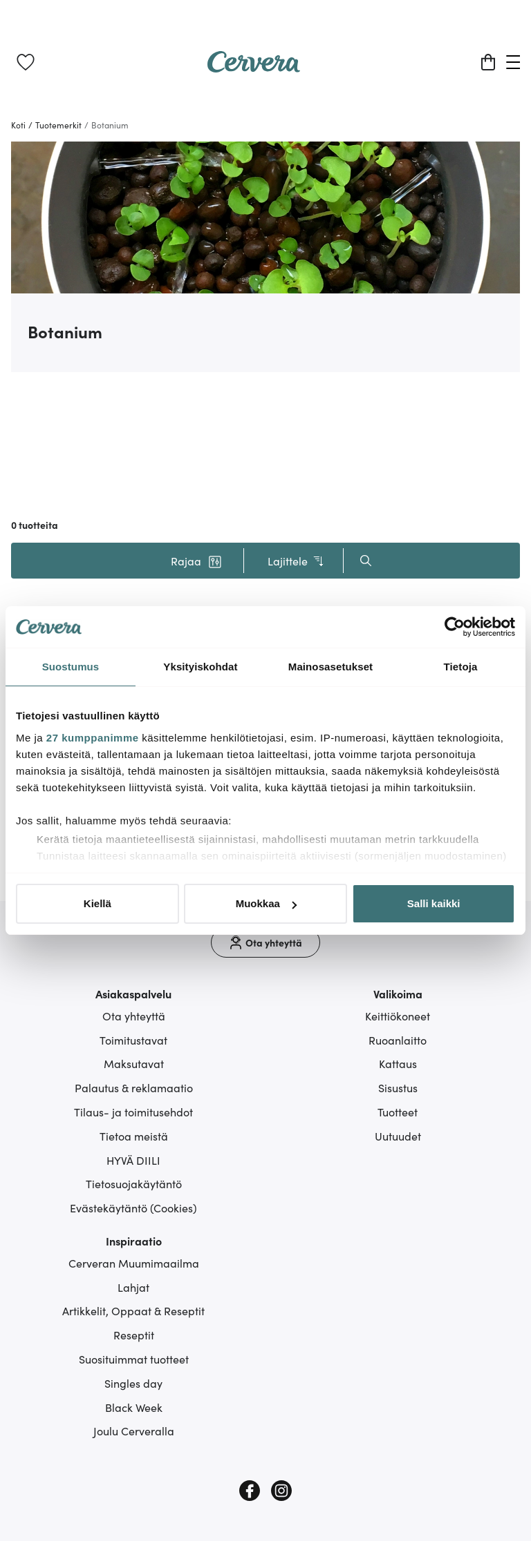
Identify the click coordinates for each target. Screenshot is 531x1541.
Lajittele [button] (296, 561)
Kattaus (398, 1063)
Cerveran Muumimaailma (133, 1262)
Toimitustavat (133, 1039)
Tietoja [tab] (461, 666)
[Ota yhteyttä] (265, 942)
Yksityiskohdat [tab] (200, 666)
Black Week (133, 1407)
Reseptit (133, 1334)
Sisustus (398, 1087)
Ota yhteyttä (133, 1015)
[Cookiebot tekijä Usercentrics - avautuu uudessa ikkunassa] (454, 627)
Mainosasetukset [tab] (330, 666)
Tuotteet (398, 1111)
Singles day (133, 1382)
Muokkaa (266, 903)
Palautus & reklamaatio (134, 1087)
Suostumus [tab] (71, 666)
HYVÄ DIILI (133, 1159)
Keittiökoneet (397, 1015)
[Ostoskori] (488, 62)
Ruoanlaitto (398, 1039)
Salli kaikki (433, 903)
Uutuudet (398, 1135)
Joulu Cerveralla (133, 1430)
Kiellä (97, 903)
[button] (196, 560)
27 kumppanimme (92, 738)
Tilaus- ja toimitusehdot (133, 1111)
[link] (26, 62)
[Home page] (253, 67)
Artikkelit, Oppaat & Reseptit (133, 1310)
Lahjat (133, 1287)
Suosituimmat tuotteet (134, 1358)
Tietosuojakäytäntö (134, 1183)
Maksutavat (134, 1063)
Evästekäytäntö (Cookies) (133, 1207)
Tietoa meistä (134, 1135)
